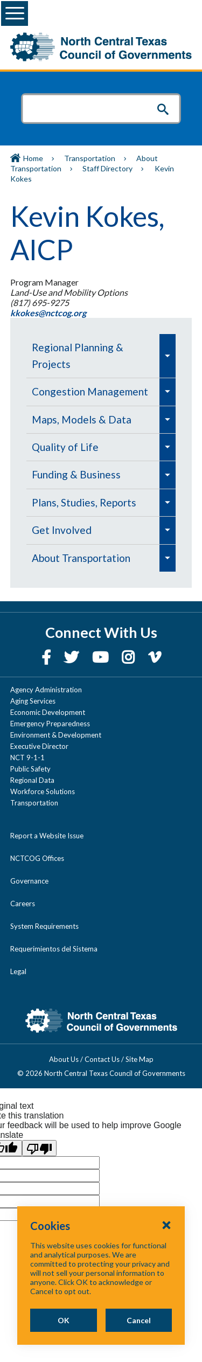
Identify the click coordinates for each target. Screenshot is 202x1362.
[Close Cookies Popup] (166, 1224)
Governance (29, 881)
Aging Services (32, 701)
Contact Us (102, 1059)
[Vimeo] (154, 657)
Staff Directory (107, 168)
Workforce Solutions (42, 791)
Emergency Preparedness (50, 723)
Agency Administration (46, 689)
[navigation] (101, 453)
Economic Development (47, 712)
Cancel (139, 1320)
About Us (64, 1059)
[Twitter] (72, 657)
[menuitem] (92, 356)
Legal (18, 971)
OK (63, 1320)
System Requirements (44, 926)
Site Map (140, 1059)
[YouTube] (101, 657)
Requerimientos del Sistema (53, 948)
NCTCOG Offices (37, 858)
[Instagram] (129, 657)
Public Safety (30, 769)
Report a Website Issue (46, 835)
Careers (22, 903)
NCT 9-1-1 (27, 757)
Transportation (89, 158)
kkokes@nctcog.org (49, 313)
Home (33, 158)
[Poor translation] (39, 1148)
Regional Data (32, 780)
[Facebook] (47, 657)
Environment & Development (55, 735)
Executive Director (39, 746)
